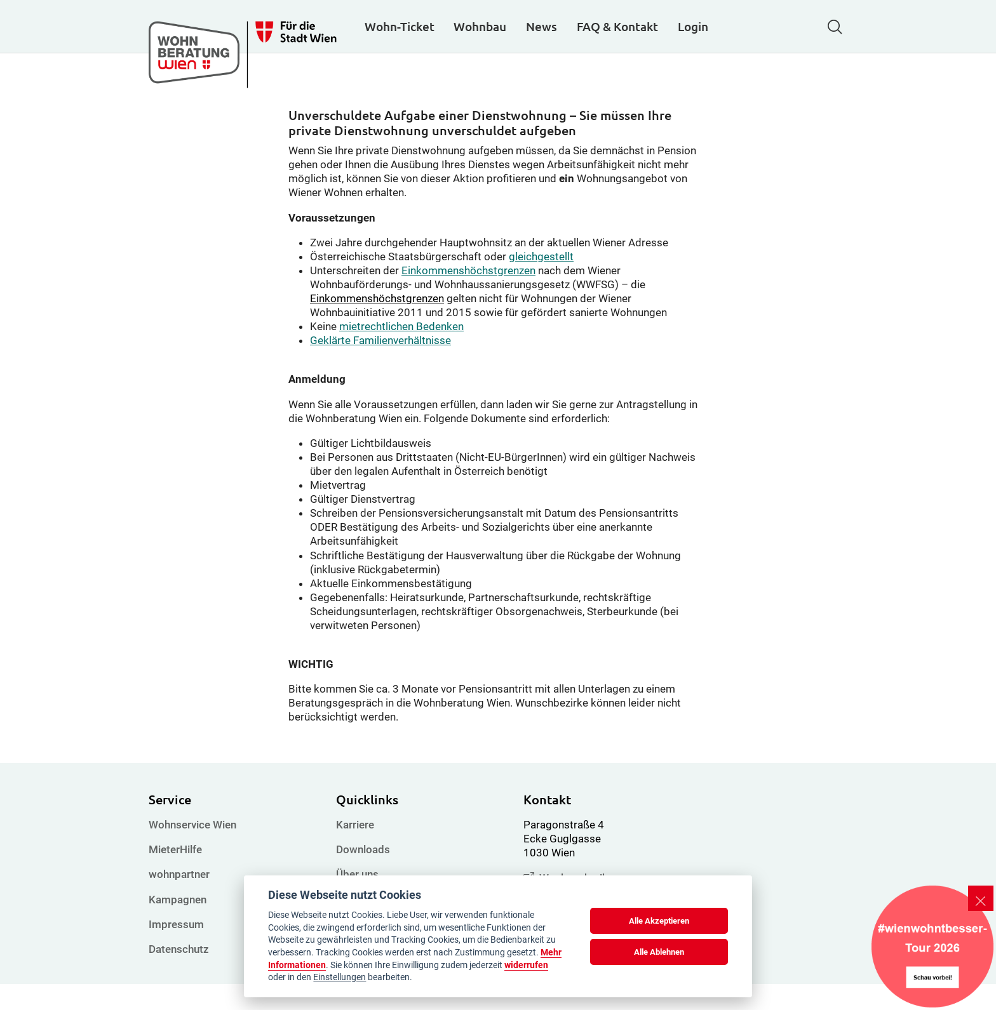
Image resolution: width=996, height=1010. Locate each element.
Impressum (176, 950)
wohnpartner (179, 900)
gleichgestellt (541, 282)
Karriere (355, 850)
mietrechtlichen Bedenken (401, 352)
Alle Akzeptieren (659, 921)
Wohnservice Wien (192, 850)
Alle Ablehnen (659, 952)
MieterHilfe (175, 875)
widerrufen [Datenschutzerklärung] (526, 965)
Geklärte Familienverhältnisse (380, 366)
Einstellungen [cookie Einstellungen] (339, 977)
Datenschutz (179, 975)
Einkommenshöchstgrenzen (468, 296)
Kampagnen (177, 925)
